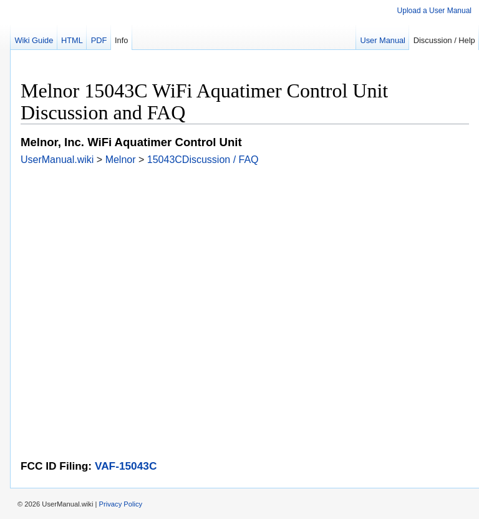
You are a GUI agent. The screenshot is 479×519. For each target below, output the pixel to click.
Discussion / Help (444, 40)
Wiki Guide (33, 40)
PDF (99, 40)
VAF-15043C (126, 466)
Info (121, 40)
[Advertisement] (245, 253)
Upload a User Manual (434, 10)
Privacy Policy (121, 504)
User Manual (382, 40)
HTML (72, 40)
